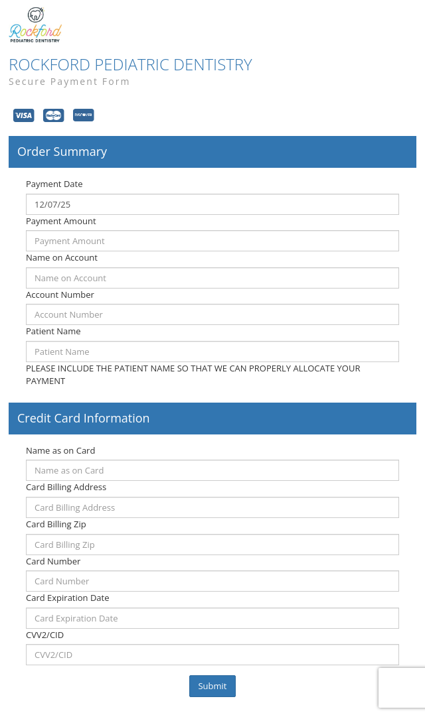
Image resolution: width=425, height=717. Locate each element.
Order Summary (62, 152)
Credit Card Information (83, 418)
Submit (212, 686)
